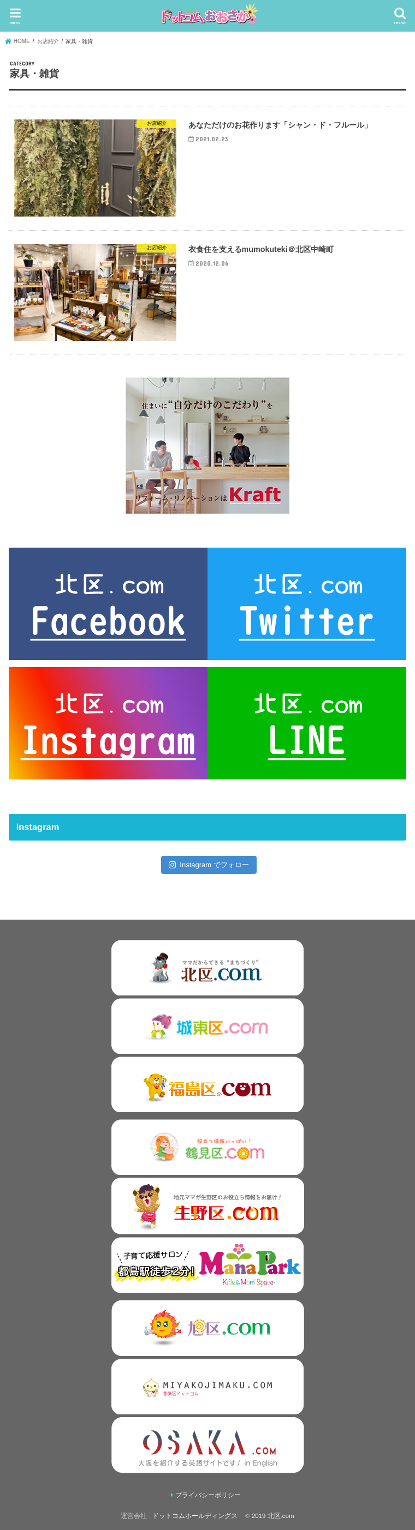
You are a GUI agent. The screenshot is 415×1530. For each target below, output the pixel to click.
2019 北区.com (273, 1516)
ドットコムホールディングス (195, 1516)
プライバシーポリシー (208, 1495)
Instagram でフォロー (209, 865)
